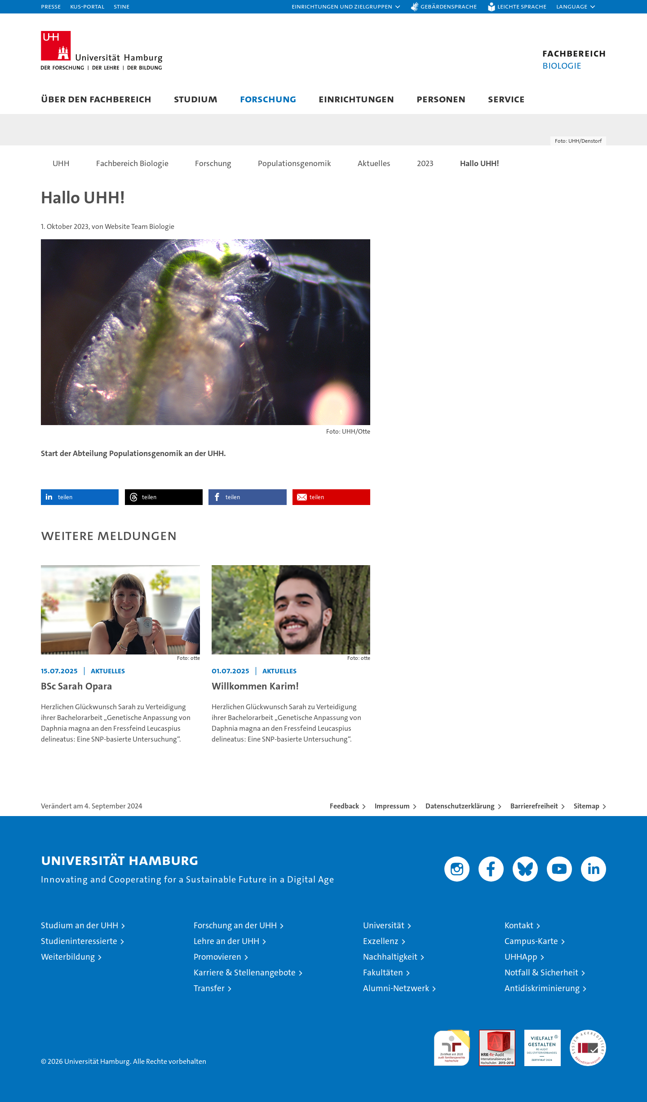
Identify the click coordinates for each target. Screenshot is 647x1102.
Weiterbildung (68, 956)
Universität (383, 925)
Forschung (268, 98)
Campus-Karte (531, 941)
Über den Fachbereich (96, 98)
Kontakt (519, 925)
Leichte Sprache (521, 6)
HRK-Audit (540, 1034)
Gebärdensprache (449, 6)
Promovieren (217, 956)
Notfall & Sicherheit (541, 972)
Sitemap (586, 806)
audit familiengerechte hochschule (452, 1044)
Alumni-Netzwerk (396, 988)
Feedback (344, 806)
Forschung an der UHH (235, 925)
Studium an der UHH (79, 925)
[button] (346, 6)
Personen (441, 98)
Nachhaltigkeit (390, 956)
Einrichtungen (356, 98)
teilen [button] (65, 497)
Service (506, 98)
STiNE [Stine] (121, 6)
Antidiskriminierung (542, 988)
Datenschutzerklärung (460, 806)
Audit (487, 1034)
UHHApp (521, 956)
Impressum (392, 806)
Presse (51, 6)
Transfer (209, 988)
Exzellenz (381, 941)
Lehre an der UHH (226, 941)
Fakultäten (383, 972)
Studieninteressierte (79, 941)
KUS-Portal (87, 6)
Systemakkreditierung (588, 1034)
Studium (195, 98)
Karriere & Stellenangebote (245, 972)
